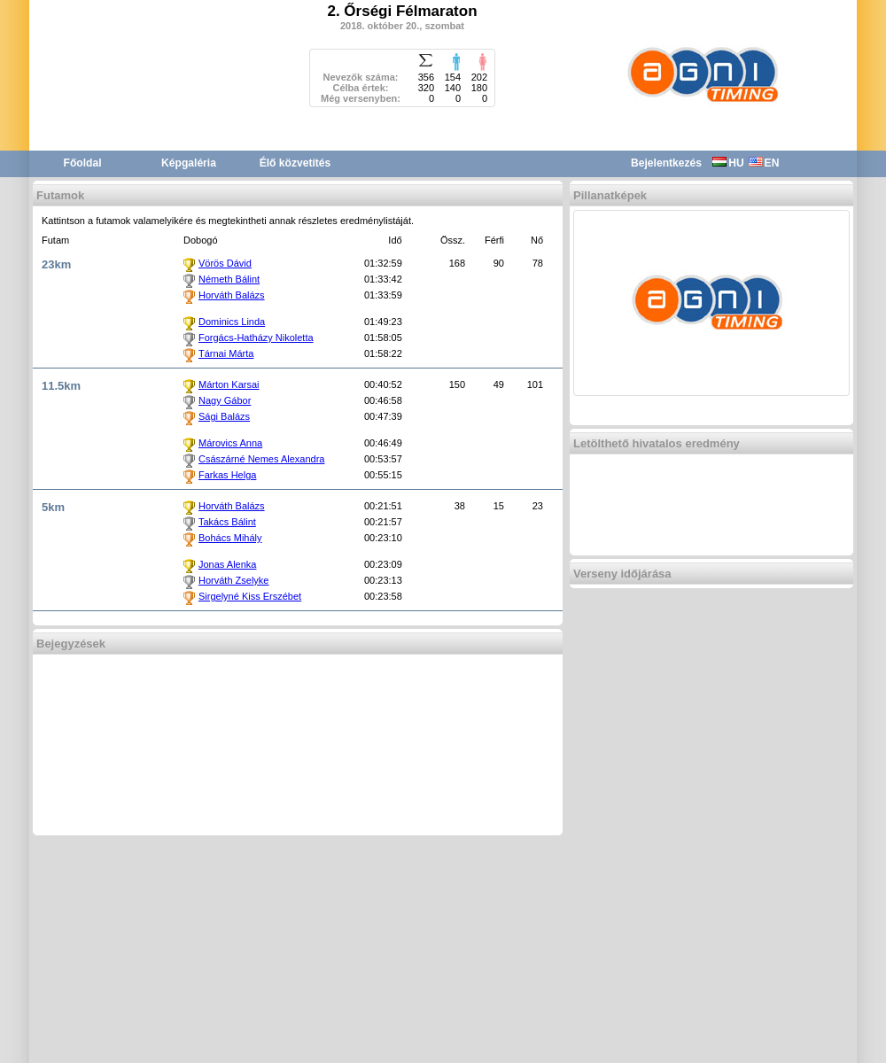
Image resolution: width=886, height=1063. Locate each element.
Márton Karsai (228, 384)
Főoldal (83, 163)
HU (727, 163)
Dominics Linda (231, 321)
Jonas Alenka (227, 564)
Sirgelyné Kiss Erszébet (249, 596)
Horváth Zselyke (233, 580)
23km (56, 264)
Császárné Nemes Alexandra (261, 459)
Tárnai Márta (225, 353)
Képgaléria (188, 163)
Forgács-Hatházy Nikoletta (256, 337)
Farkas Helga (227, 474)
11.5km (61, 385)
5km (53, 507)
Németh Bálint (229, 279)
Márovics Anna (230, 443)
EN (764, 163)
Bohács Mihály (230, 537)
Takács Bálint (227, 521)
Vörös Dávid (225, 263)
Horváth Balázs (231, 295)
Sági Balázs (224, 416)
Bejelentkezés (666, 163)
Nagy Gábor (224, 400)
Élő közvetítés (295, 163)
